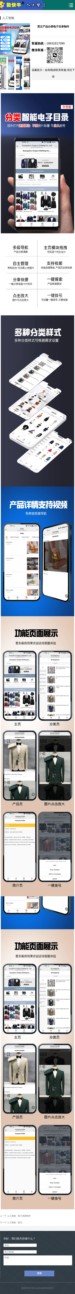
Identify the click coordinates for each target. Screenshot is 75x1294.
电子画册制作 (24, 1216)
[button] (26, 40)
